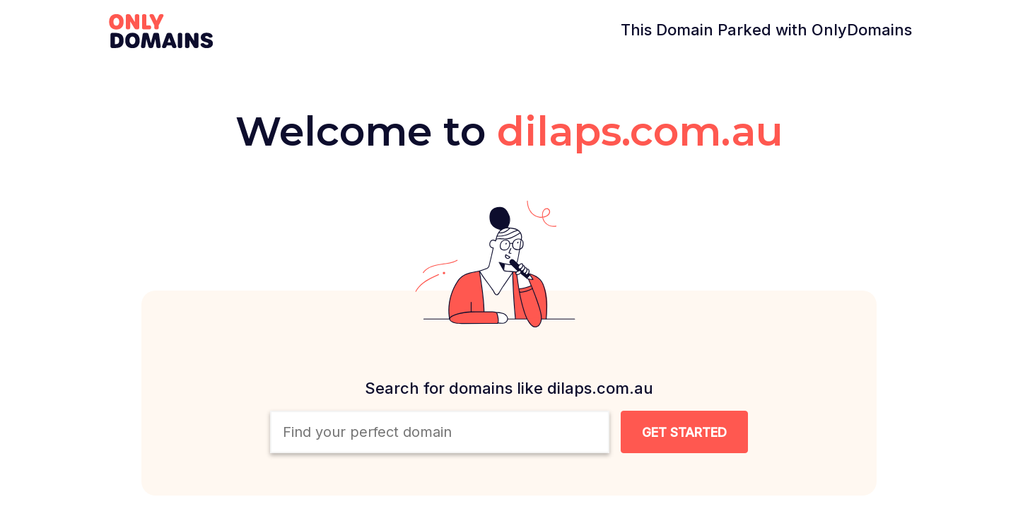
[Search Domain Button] (684, 432)
